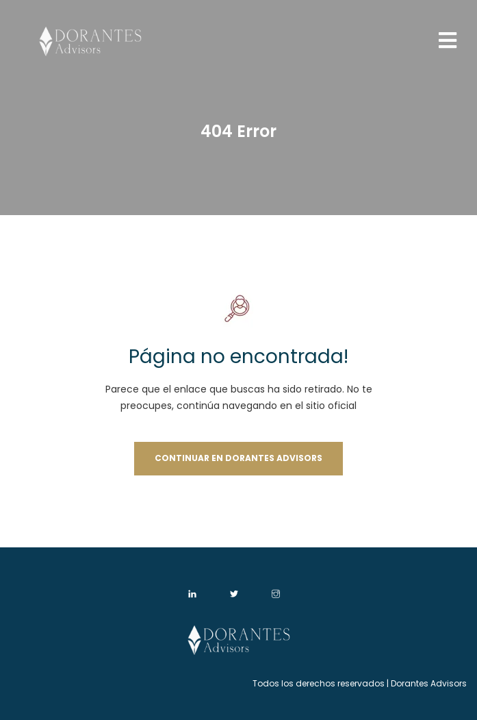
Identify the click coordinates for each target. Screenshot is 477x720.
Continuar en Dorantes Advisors (238, 458)
